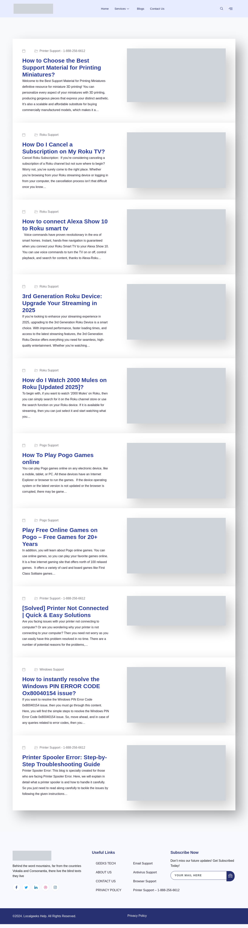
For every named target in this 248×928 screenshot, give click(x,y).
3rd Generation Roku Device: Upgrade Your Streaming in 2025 (62, 303)
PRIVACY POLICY (108, 890)
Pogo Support (49, 445)
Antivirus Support (145, 872)
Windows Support (52, 669)
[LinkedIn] (36, 887)
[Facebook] (16, 887)
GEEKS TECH (106, 863)
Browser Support (144, 881)
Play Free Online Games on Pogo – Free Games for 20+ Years (59, 537)
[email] (198, 875)
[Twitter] (26, 887)
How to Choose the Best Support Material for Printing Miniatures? (61, 67)
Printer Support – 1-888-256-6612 (156, 890)
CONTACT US (106, 881)
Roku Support (49, 134)
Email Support (143, 863)
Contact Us (157, 8)
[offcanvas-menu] (230, 8)
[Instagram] (55, 887)
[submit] (230, 876)
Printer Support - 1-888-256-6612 (63, 51)
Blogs (140, 8)
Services (122, 8)
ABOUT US (104, 872)
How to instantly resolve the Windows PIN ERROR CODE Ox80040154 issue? (61, 686)
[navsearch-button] (222, 9)
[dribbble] (45, 887)
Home (105, 8)
